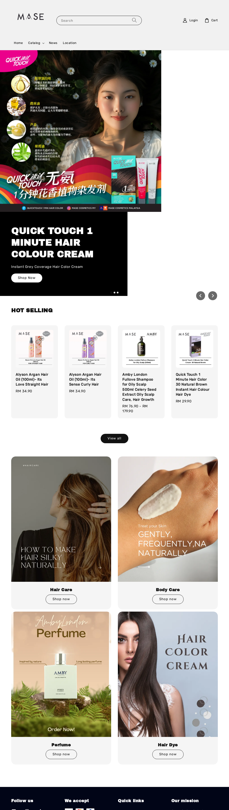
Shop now (61, 491)
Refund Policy (139, 800)
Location (69, 43)
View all (114, 330)
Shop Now (164, 158)
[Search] (134, 20)
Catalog (34, 43)
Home (18, 43)
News (53, 43)
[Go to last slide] (200, 187)
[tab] (111, 184)
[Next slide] (212, 187)
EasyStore (147, 792)
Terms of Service (91, 800)
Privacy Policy (116, 800)
